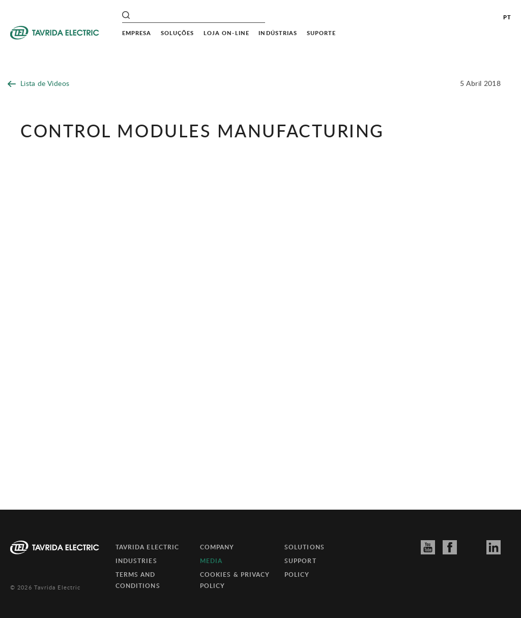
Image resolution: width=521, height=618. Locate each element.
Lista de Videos (38, 83)
